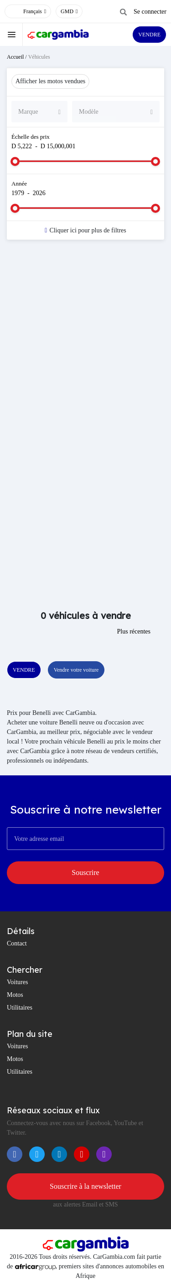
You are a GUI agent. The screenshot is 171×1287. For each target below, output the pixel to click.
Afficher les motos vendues (50, 81)
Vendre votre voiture (76, 670)
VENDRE (149, 34)
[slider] (15, 161)
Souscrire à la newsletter (85, 1186)
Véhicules (39, 57)
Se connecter (150, 11)
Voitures (17, 982)
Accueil (15, 57)
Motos (15, 994)
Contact (17, 943)
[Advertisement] (85, 341)
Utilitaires (19, 1007)
